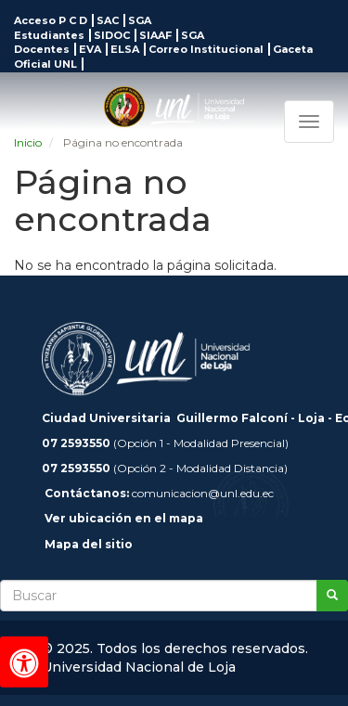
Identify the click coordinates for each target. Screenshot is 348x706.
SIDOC (112, 35)
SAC (108, 20)
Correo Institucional (206, 49)
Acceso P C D (50, 20)
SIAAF (155, 35)
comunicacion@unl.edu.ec (203, 493)
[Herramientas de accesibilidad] (24, 661)
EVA (90, 49)
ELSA (124, 49)
